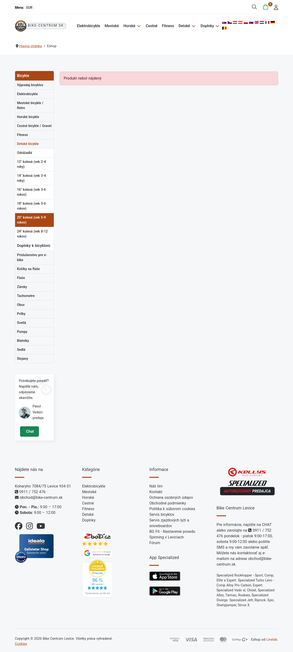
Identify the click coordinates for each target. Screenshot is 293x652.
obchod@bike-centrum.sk (41, 497)
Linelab (271, 640)
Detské (184, 26)
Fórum (154, 543)
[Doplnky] (217, 25)
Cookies (21, 644)
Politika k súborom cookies (172, 509)
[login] (274, 7)
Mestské (112, 26)
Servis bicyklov (161, 514)
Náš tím (156, 486)
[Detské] (193, 25)
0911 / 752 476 (32, 492)
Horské (129, 26)
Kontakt (155, 492)
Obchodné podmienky (167, 503)
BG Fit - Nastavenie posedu (172, 531)
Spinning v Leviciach (166, 537)
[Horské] (138, 25)
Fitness (168, 26)
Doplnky (207, 26)
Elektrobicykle (88, 26)
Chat (29, 431)
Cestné (151, 26)
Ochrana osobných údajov (171, 497)
